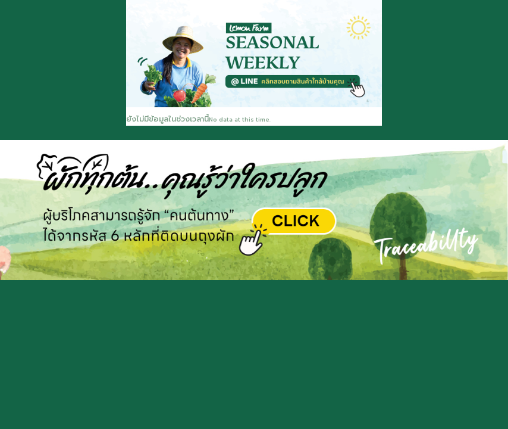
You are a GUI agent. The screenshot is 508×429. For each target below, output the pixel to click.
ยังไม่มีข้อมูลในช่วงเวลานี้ (167, 119)
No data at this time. (240, 120)
